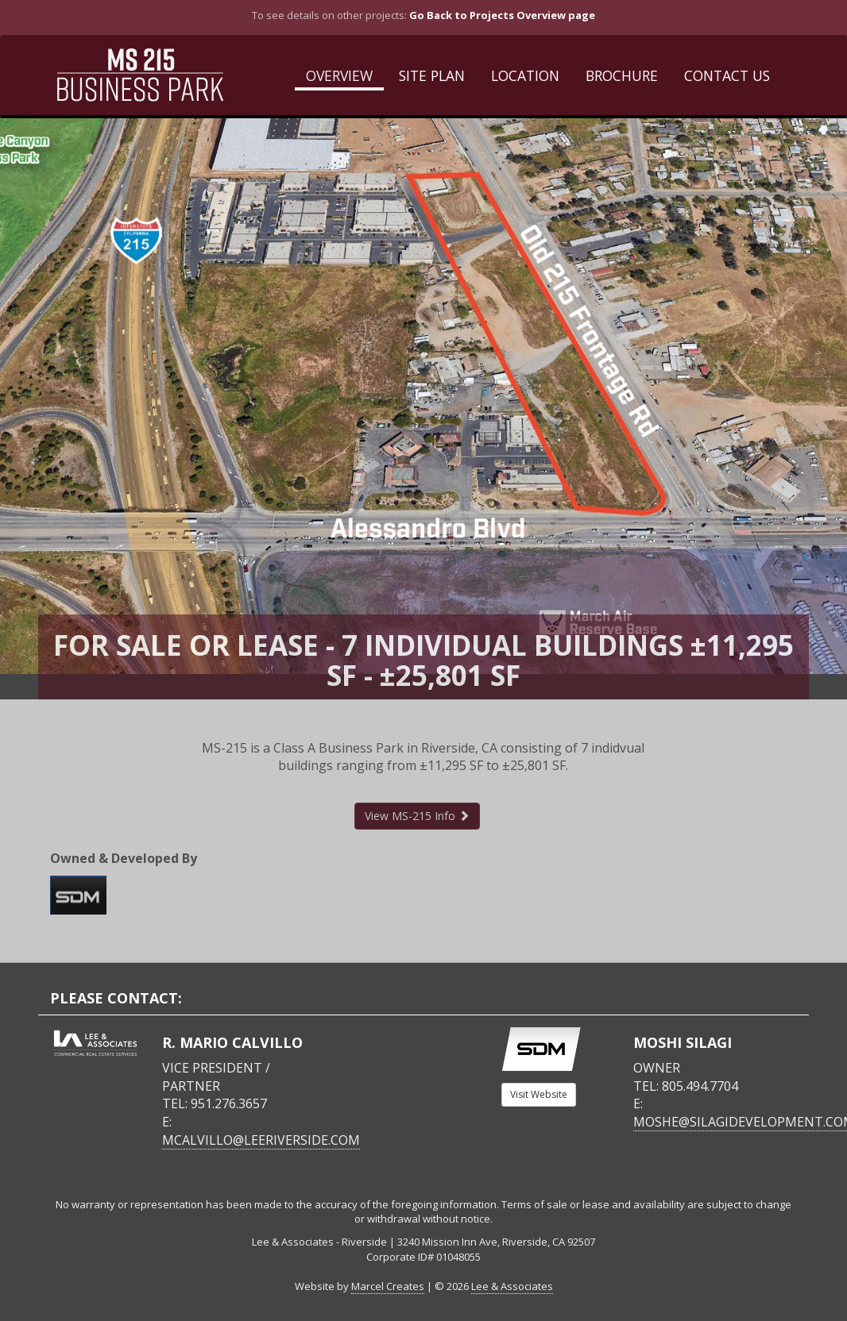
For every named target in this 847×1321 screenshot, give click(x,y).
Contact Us (727, 75)
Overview (339, 75)
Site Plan (432, 75)
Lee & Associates (512, 1286)
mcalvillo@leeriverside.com (261, 1140)
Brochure (622, 75)
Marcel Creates (387, 1286)
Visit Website (538, 1094)
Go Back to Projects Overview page (502, 15)
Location (525, 75)
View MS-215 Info (417, 815)
